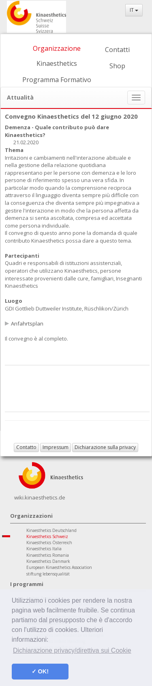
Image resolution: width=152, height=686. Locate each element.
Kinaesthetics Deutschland (51, 530)
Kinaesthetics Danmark (48, 561)
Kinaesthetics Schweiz (47, 536)
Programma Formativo (56, 79)
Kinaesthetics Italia (44, 548)
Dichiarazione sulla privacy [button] (105, 447)
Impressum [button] (56, 447)
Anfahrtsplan (27, 323)
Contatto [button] (26, 447)
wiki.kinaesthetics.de (39, 497)
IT (134, 10)
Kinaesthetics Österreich (49, 542)
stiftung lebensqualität (48, 574)
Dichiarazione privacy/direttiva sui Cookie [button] (72, 650)
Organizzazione (57, 48)
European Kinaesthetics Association (59, 567)
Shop (117, 65)
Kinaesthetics (56, 63)
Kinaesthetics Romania (47, 555)
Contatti (117, 49)
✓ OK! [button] (40, 671)
